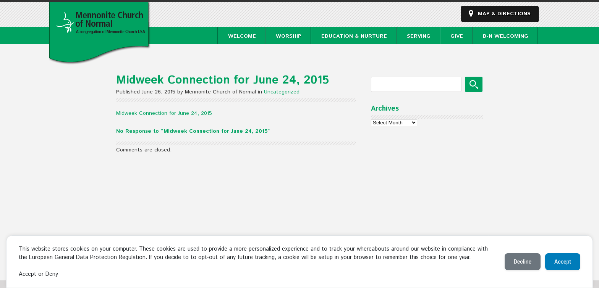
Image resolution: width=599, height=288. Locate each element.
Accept (562, 262)
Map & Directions (504, 14)
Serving (419, 36)
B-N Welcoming (505, 36)
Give (456, 36)
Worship (288, 36)
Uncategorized (282, 92)
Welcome (242, 36)
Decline (522, 262)
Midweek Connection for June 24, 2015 (164, 113)
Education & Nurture (354, 36)
